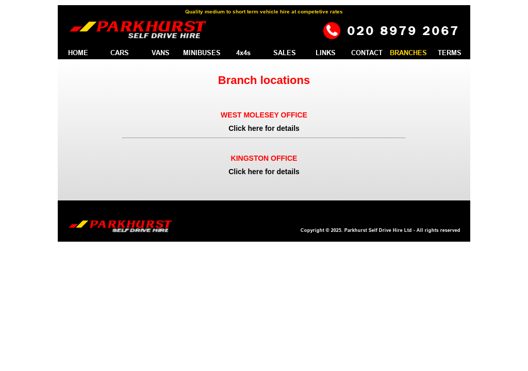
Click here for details (264, 128)
